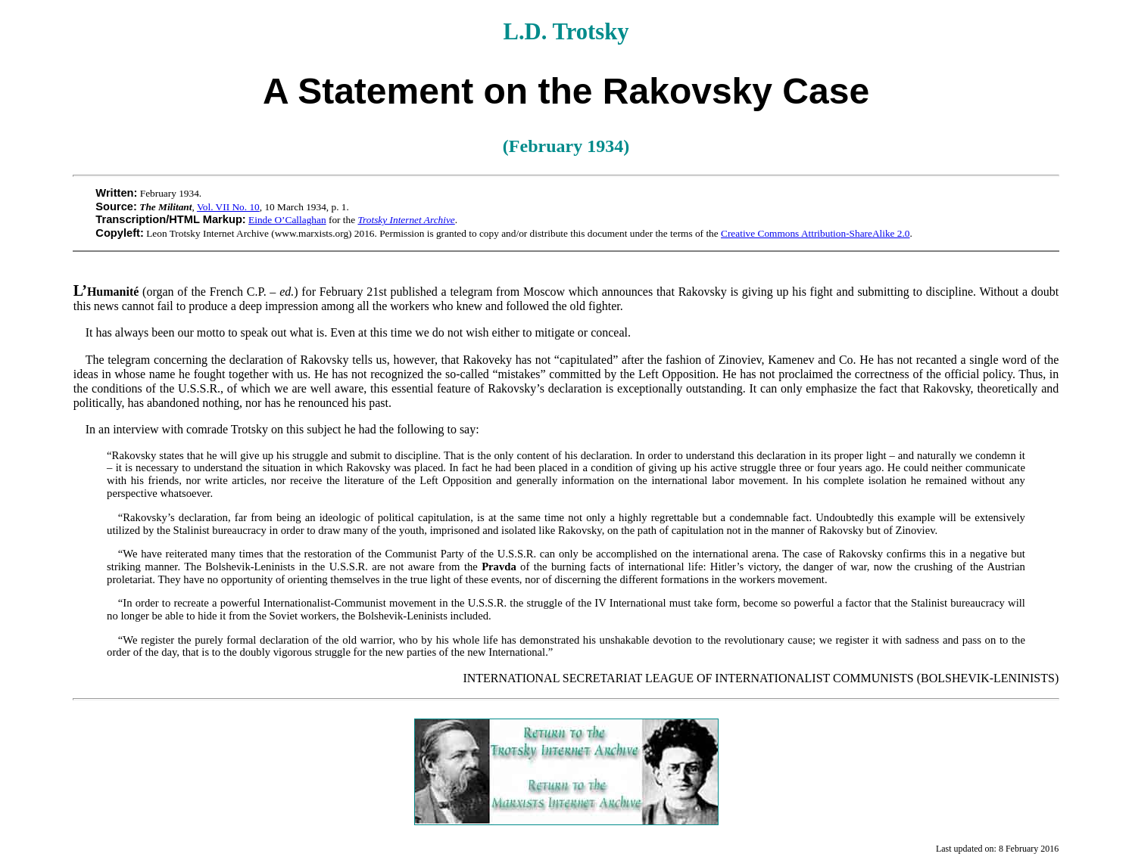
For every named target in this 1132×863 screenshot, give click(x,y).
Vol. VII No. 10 (228, 207)
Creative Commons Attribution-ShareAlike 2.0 (815, 233)
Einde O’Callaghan (287, 219)
